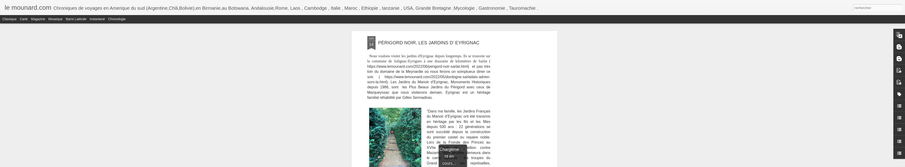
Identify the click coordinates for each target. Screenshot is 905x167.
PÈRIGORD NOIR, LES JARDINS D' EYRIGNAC (428, 42)
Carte (24, 19)
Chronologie (117, 19)
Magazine (38, 19)
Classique (9, 19)
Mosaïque (55, 19)
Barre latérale (76, 19)
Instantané (97, 19)
